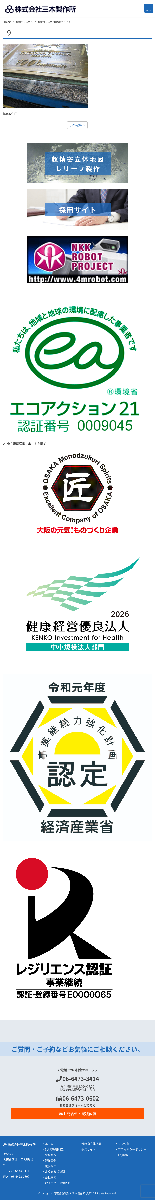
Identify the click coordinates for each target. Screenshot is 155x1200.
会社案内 (50, 1177)
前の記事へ (77, 125)
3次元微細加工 (54, 1149)
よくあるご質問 (55, 1171)
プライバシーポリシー (132, 1149)
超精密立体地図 (91, 1143)
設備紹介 (50, 1166)
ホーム (49, 1143)
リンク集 (123, 1143)
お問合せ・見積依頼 (77, 1114)
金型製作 (50, 1155)
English (123, 1155)
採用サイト (88, 1149)
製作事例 (50, 1160)
